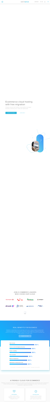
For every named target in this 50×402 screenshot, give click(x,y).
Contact (37, 1)
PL (40, 1)
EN (42, 1)
